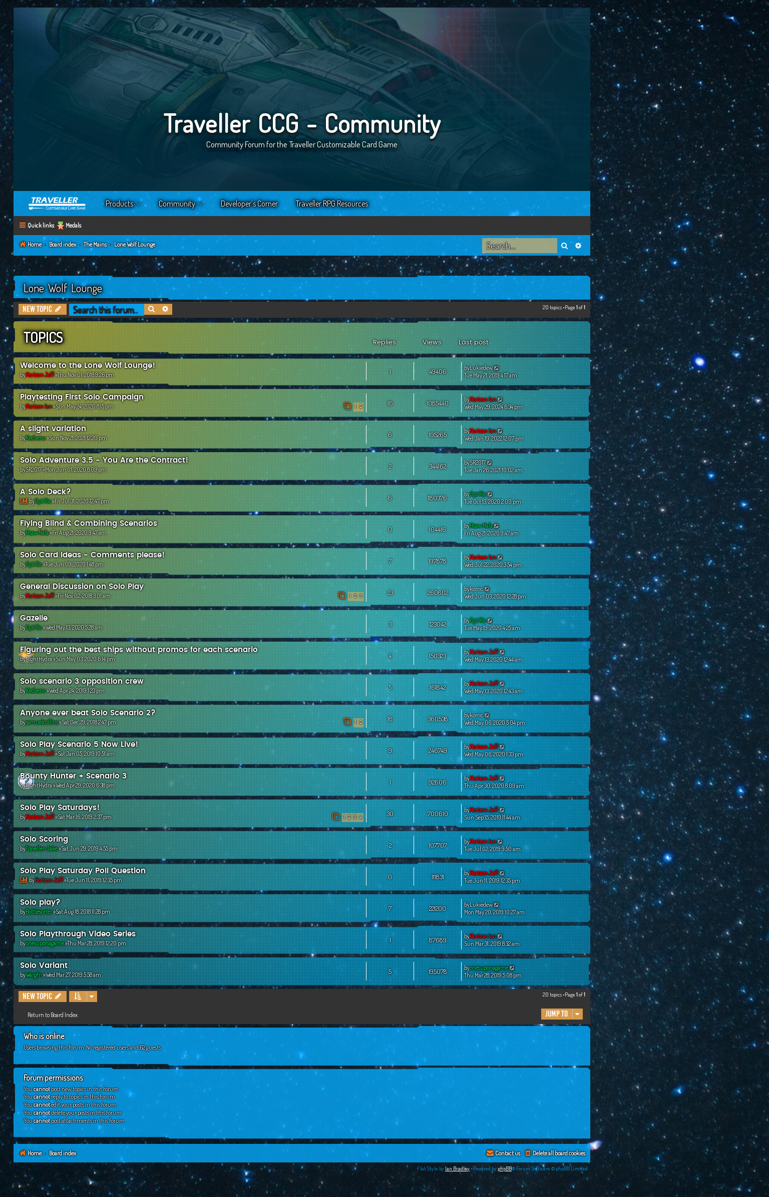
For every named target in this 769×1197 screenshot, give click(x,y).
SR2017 (34, 469)
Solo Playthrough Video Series (78, 934)
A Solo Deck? (45, 492)
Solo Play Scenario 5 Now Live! (79, 744)
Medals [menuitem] (73, 225)
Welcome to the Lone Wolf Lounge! (87, 365)
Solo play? (40, 902)
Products (119, 203)
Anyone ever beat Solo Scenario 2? (88, 713)
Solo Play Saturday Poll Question (83, 871)
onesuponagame (45, 943)
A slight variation (53, 429)
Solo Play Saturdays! (60, 808)
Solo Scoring (44, 839)
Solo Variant (44, 965)
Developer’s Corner (249, 203)
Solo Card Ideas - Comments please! (92, 555)
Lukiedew (481, 367)
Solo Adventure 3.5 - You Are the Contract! (104, 460)
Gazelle (34, 618)
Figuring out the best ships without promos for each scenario (139, 650)
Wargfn (34, 974)
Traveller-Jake (42, 848)
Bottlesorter (39, 911)
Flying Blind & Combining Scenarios (88, 523)
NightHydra (39, 659)
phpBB (505, 1168)
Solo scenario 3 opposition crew (82, 681)
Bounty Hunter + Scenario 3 (73, 776)
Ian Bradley (457, 1168)
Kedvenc (36, 438)
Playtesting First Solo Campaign (82, 397)
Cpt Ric (43, 501)
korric (476, 588)
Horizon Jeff (40, 374)
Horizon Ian (39, 406)
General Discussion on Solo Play (82, 586)
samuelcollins (42, 722)
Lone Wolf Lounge (63, 288)
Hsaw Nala (37, 532)
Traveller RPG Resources (332, 203)
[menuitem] (554, 1153)
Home (58, 203)
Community (177, 203)
